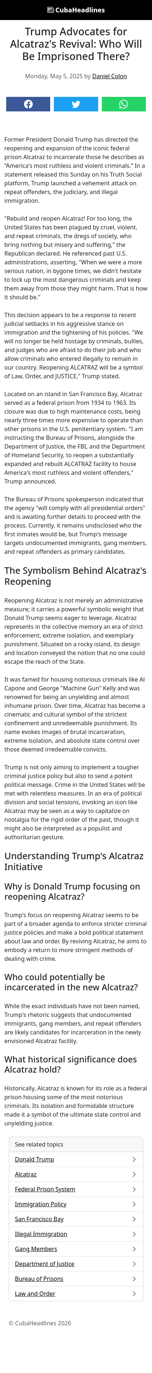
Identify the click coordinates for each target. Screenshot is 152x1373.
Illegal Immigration (76, 1234)
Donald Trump (76, 1159)
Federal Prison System (76, 1189)
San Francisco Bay (76, 1219)
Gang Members (76, 1248)
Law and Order (76, 1293)
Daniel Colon (109, 76)
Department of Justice (76, 1263)
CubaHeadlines (76, 9)
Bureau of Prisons (76, 1278)
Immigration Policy (76, 1204)
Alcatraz (76, 1174)
